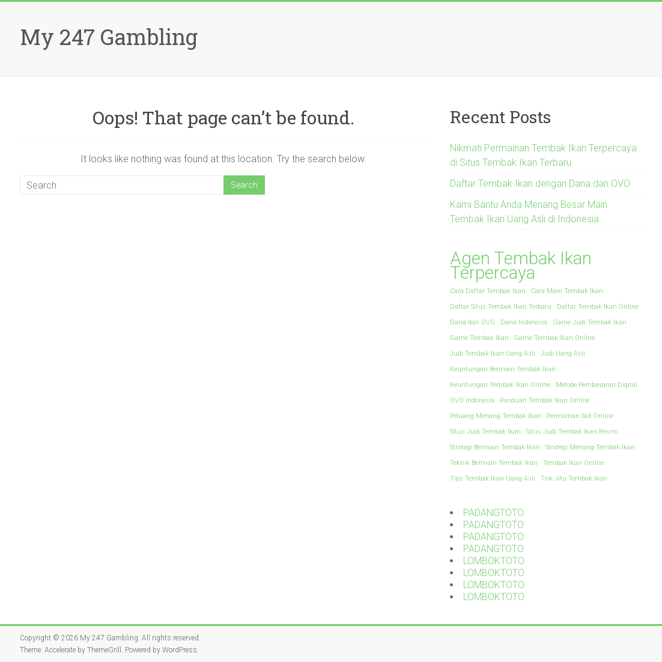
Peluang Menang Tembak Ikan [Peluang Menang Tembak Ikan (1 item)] (495, 416)
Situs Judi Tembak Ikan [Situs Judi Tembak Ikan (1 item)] (485, 432)
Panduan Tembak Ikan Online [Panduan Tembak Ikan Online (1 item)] (544, 400)
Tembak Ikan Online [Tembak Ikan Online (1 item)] (573, 463)
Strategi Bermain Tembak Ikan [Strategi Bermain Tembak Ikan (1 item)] (495, 447)
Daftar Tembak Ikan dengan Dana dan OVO (540, 183)
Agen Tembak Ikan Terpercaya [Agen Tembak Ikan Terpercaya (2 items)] (521, 265)
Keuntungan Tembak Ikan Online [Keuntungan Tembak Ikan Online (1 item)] (500, 385)
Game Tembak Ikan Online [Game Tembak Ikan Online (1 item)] (554, 338)
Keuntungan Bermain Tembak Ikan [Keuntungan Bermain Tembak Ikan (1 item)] (503, 369)
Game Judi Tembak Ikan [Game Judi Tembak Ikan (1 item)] (590, 322)
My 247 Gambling (109, 36)
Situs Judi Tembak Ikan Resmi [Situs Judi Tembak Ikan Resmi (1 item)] (572, 432)
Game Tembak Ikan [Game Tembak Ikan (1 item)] (479, 338)
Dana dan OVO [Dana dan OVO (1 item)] (472, 322)
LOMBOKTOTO (493, 560)
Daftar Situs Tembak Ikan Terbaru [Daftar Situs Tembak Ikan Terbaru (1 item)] (500, 307)
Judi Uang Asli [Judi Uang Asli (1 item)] (563, 353)
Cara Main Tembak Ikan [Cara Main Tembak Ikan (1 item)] (567, 291)
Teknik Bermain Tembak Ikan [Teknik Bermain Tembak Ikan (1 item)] (494, 463)
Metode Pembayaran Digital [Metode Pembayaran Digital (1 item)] (596, 385)
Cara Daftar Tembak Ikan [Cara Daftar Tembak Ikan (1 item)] (488, 291)
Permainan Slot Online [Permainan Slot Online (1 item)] (580, 416)
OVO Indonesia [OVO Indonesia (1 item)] (472, 400)
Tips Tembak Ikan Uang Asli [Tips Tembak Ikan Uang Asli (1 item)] (492, 478)
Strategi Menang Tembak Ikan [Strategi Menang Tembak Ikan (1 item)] (590, 447)
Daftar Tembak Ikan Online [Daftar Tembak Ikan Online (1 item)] (598, 307)
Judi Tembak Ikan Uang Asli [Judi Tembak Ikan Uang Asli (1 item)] (492, 353)
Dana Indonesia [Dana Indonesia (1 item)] (523, 322)
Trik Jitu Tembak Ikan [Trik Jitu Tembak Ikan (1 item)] (574, 478)
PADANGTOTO (493, 512)
